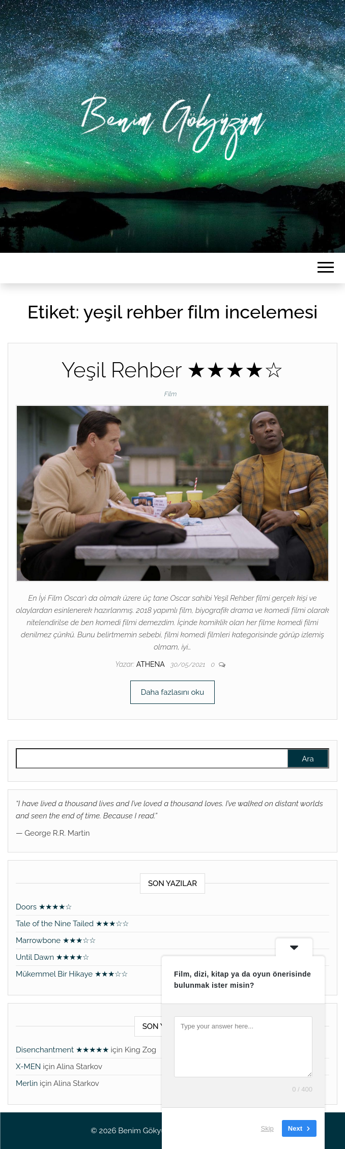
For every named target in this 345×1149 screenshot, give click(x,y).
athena (151, 664)
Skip (267, 1128)
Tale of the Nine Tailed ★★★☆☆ (72, 923)
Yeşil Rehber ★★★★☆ (173, 370)
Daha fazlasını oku (172, 692)
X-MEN (28, 1066)
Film (170, 394)
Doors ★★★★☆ (44, 906)
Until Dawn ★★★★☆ (52, 957)
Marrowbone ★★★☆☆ (56, 940)
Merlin (27, 1083)
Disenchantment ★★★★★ (62, 1049)
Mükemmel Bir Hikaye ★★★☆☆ (72, 974)
